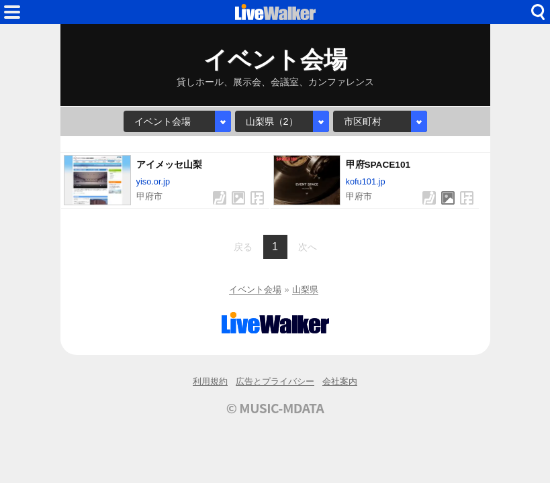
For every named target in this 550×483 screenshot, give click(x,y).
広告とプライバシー (275, 381)
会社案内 (339, 381)
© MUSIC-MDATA (275, 407)
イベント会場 (255, 289)
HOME (275, 12)
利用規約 (210, 381)
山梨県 (305, 289)
